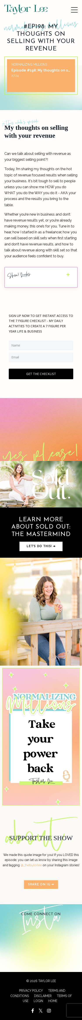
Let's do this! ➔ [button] (41, 546)
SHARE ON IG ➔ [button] (41, 884)
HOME (52, 1001)
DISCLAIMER (43, 996)
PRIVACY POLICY (31, 990)
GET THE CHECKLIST (41, 374)
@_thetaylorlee (31, 865)
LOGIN (38, 1001)
